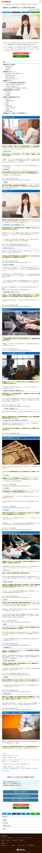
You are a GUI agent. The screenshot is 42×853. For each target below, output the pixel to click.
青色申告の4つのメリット (9, 71)
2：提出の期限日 (7, 68)
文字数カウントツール (5, 845)
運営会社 (8, 840)
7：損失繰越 (6, 109)
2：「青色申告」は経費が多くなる (11, 86)
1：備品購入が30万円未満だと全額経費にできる (13, 84)
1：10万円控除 (7, 91)
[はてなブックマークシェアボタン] (25, 12)
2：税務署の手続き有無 (9, 100)
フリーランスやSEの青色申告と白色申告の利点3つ (14, 82)
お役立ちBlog (8, 4)
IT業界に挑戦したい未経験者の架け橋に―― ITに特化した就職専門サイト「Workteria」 (20, 768)
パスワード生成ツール (23, 845)
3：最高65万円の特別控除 (9, 77)
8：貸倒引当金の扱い (8, 111)
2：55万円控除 (7, 93)
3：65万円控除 (7, 95)
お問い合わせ (15, 840)
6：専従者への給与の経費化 (9, 107)
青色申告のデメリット (8, 80)
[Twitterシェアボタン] (6, 12)
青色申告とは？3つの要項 (9, 64)
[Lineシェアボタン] (35, 12)
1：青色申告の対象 (8, 66)
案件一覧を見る (21, 53)
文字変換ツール (14, 845)
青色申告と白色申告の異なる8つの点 (11, 97)
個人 (13, 154)
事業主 (15, 154)
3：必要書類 (6, 69)
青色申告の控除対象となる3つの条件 (11, 89)
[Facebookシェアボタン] (16, 12)
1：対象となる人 (7, 98)
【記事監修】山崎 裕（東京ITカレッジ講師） (10, 755)
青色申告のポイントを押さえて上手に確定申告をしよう (15, 113)
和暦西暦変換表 (31, 845)
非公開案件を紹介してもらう (21, 56)
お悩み (4, 828)
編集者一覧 (22, 840)
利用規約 (3, 840)
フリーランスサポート (15, 4)
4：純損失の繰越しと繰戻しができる (11, 78)
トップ (3, 4)
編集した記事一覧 (5, 770)
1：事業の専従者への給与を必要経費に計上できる (14, 73)
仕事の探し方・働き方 (7, 825)
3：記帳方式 (6, 102)
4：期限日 (6, 104)
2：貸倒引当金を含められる (9, 75)
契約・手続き (23, 4)
